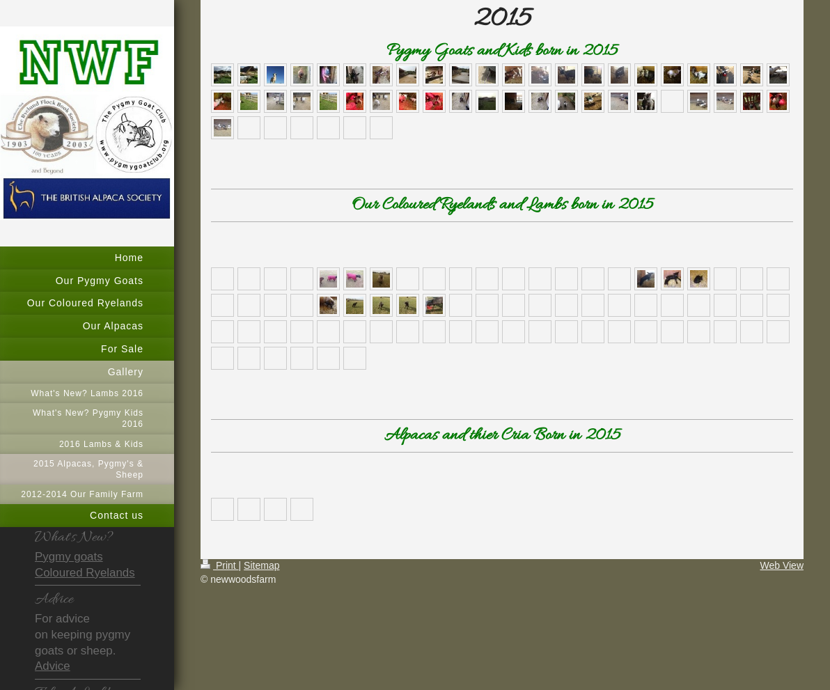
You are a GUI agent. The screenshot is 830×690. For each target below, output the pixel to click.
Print (220, 565)
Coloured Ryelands (85, 572)
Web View (782, 565)
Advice (52, 666)
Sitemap (261, 565)
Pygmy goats (69, 556)
